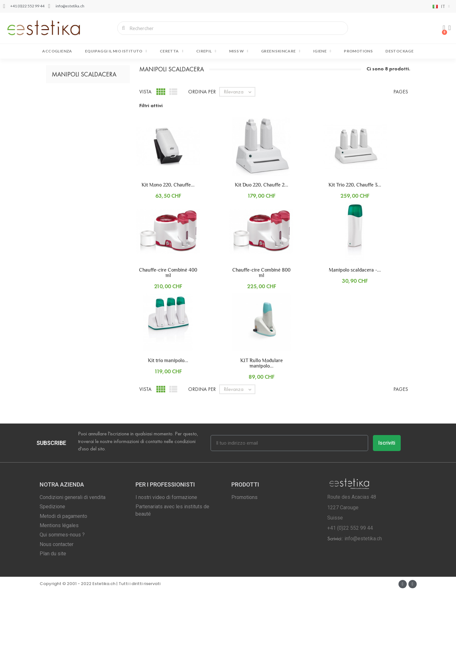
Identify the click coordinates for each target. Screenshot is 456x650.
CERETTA (171, 51)
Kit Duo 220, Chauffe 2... (261, 243)
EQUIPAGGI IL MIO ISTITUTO (116, 51)
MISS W (238, 51)
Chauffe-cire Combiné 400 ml (168, 331)
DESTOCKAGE (399, 51)
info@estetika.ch (363, 597)
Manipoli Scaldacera (84, 133)
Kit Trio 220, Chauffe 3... (354, 243)
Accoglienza (57, 51)
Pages (400, 150)
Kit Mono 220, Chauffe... (168, 243)
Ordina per (202, 150)
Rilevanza (239, 150)
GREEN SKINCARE (280, 51)
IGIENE (322, 51)
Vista (145, 150)
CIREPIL (206, 51)
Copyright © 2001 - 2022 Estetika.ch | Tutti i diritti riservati (100, 642)
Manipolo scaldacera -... (355, 328)
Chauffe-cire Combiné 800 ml (261, 331)
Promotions (358, 51)
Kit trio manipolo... (168, 419)
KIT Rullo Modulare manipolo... (261, 421)
